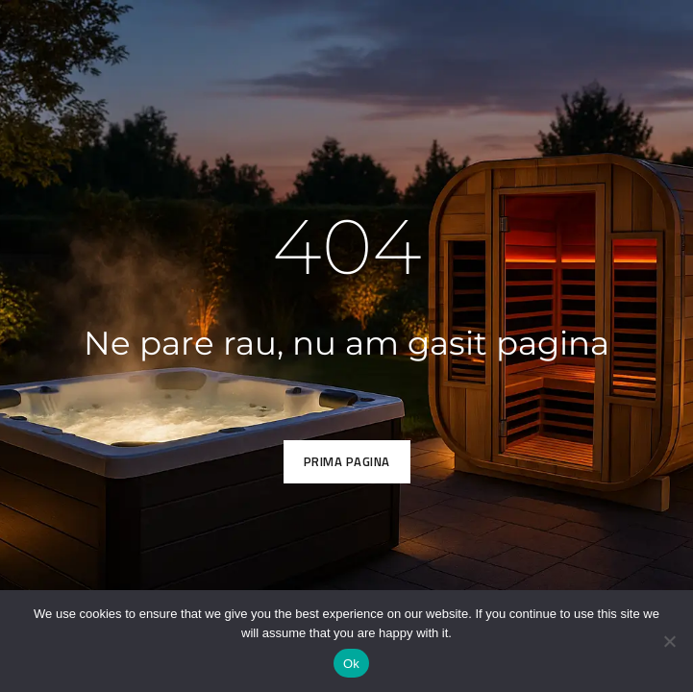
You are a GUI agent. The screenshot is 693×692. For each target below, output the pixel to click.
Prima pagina (347, 461)
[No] (669, 641)
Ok (351, 663)
